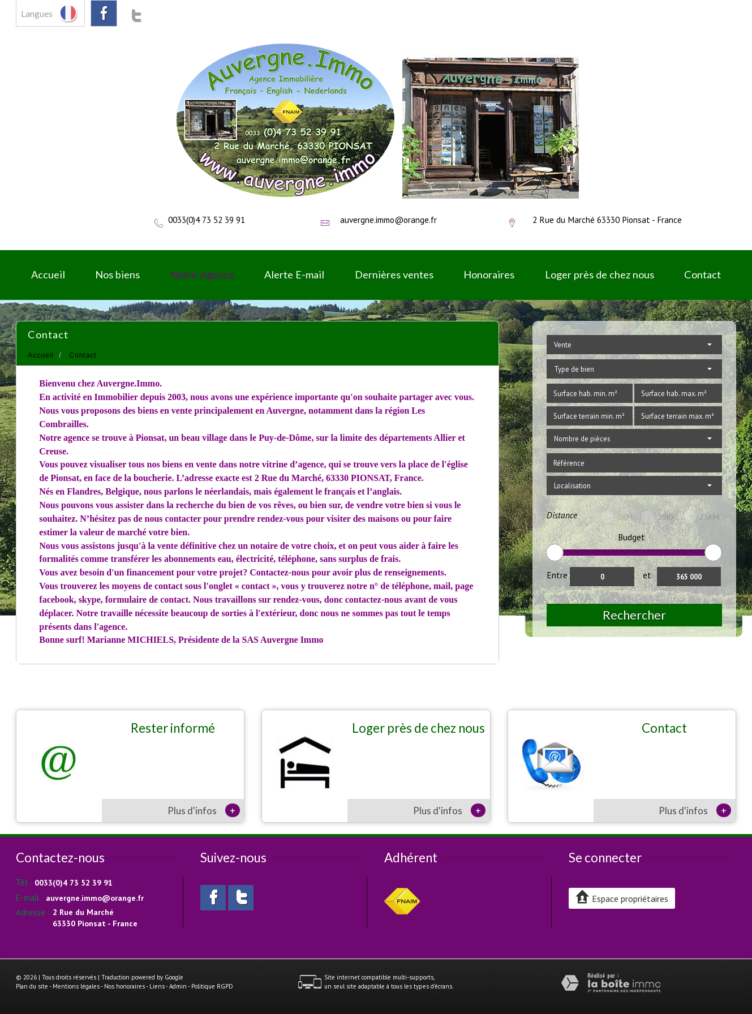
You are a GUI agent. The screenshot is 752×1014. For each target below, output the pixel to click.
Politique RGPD (212, 986)
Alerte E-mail (294, 274)
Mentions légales (76, 986)
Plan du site (32, 986)
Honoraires (488, 274)
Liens (157, 986)
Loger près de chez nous (599, 274)
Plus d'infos (203, 810)
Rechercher (634, 615)
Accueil (48, 274)
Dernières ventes (394, 274)
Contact (702, 274)
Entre (557, 575)
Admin (178, 986)
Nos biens (117, 274)
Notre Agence (202, 274)
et (647, 575)
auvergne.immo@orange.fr (388, 219)
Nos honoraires (124, 986)
